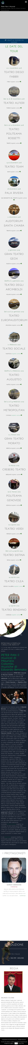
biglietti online (17, 353)
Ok (16, 1043)
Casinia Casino (11, 824)
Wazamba (8, 837)
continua (22, 895)
